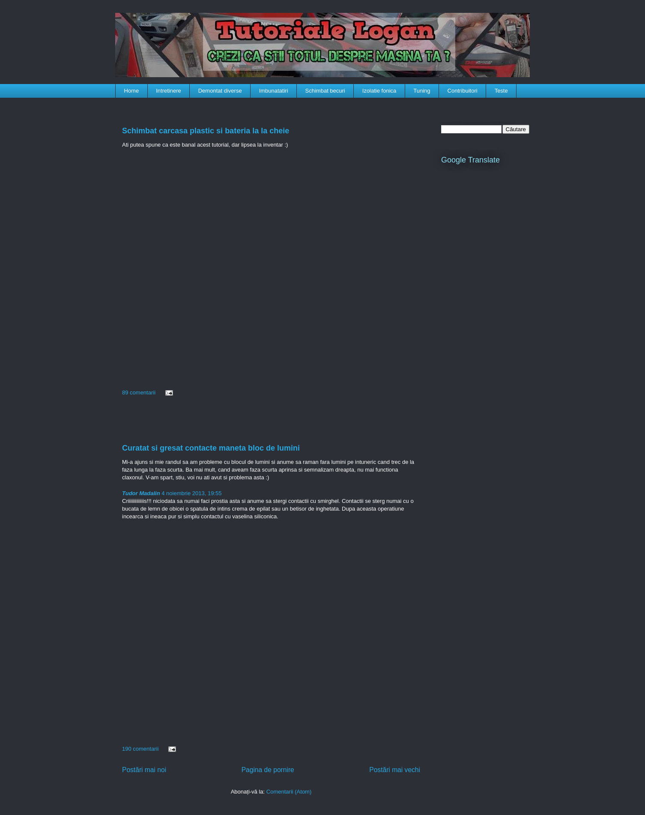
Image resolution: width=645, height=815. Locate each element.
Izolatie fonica (379, 90)
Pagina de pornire (268, 769)
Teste (501, 90)
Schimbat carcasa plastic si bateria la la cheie (205, 130)
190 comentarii (140, 749)
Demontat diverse (220, 90)
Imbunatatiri (273, 90)
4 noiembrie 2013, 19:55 (191, 493)
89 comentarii (138, 392)
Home (131, 90)
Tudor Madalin (141, 493)
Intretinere (168, 90)
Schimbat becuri (325, 90)
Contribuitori (463, 90)
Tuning (421, 90)
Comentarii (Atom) (288, 791)
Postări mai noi (144, 769)
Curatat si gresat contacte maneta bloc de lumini (211, 448)
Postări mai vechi (394, 769)
